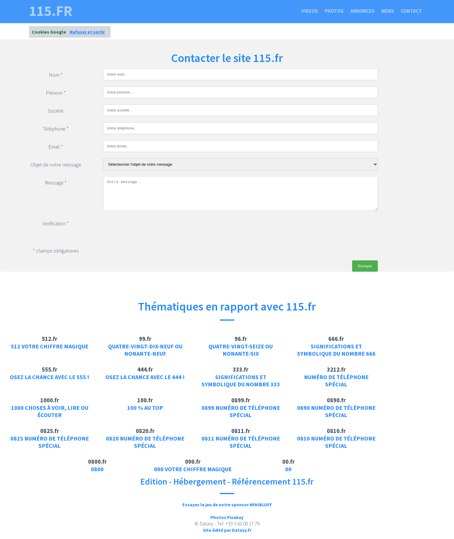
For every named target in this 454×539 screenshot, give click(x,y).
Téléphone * (56, 129)
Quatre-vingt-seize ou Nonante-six (240, 350)
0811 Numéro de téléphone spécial (241, 442)
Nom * (56, 75)
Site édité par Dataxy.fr (227, 530)
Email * (55, 147)
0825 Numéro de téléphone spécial (49, 442)
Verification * (56, 223)
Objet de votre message (55, 165)
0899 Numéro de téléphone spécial (241, 411)
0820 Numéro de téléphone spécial (145, 442)
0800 (97, 469)
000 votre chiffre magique (193, 469)
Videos (309, 11)
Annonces (362, 11)
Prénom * (56, 93)
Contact (411, 11)
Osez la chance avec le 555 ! (49, 377)
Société (55, 111)
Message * (56, 183)
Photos (334, 11)
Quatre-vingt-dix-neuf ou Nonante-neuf (145, 350)
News (387, 11)
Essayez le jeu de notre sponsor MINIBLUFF (227, 504)
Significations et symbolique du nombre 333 (241, 380)
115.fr (50, 11)
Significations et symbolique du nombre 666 (336, 350)
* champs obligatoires (56, 251)
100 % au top (145, 407)
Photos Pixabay (227, 517)
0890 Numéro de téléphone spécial (336, 411)
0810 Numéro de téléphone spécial (336, 442)
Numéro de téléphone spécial (336, 380)
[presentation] (147, 228)
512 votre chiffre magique (49, 346)
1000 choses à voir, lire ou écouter (49, 411)
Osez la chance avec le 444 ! (145, 377)
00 (288, 469)
